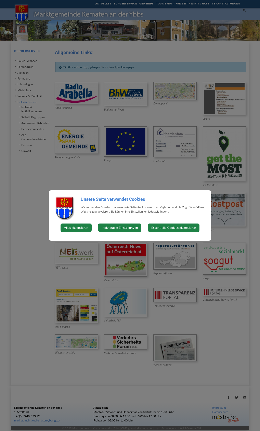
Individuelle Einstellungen (120, 227)
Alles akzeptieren (76, 227)
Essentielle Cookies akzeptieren (173, 227)
